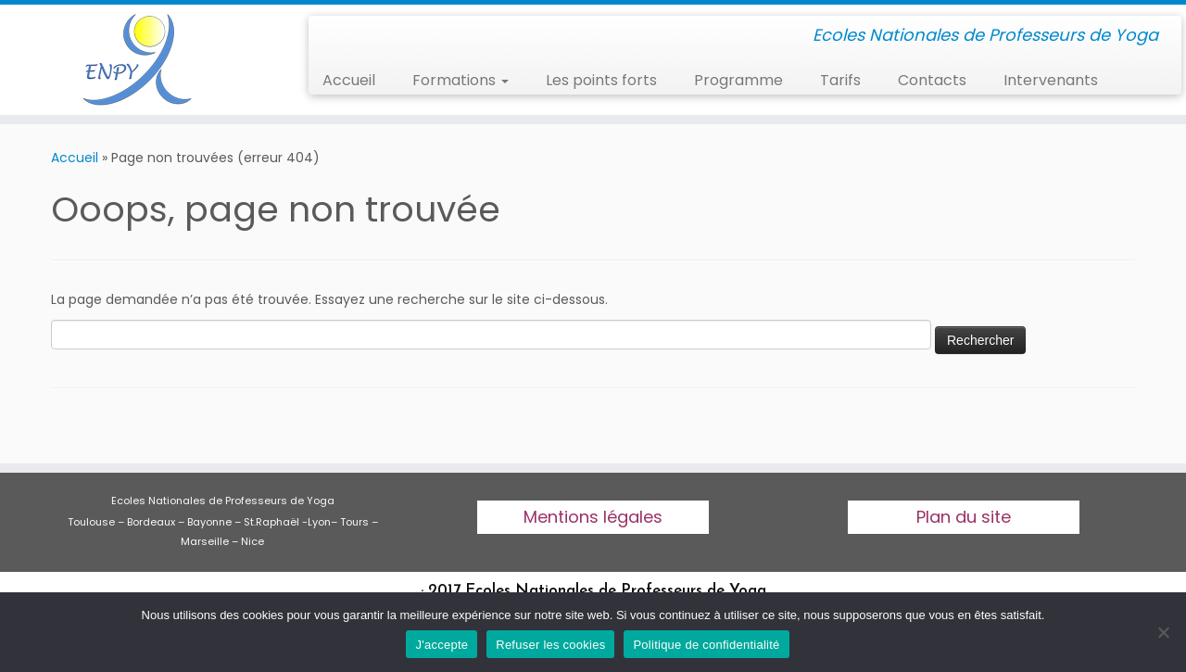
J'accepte (441, 645)
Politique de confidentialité (706, 645)
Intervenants (1050, 80)
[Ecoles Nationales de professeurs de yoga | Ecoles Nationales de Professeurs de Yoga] (136, 60)
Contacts (932, 80)
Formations (460, 80)
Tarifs (840, 80)
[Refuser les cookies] (1163, 632)
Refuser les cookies (550, 645)
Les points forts (601, 80)
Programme (738, 80)
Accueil (348, 80)
